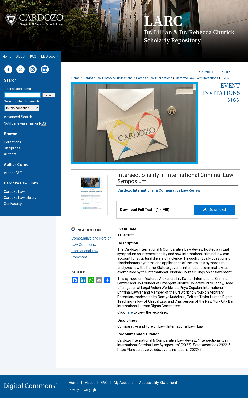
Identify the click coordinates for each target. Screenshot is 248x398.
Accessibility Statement (158, 383)
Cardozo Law (14, 192)
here (129, 312)
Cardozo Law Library (20, 198)
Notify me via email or (25, 123)
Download (214, 209)
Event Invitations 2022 (221, 92)
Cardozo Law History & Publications (108, 78)
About (90, 383)
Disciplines (12, 148)
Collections (12, 142)
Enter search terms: (18, 89)
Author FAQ (13, 173)
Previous (207, 72)
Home (75, 78)
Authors (10, 154)
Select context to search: (22, 101)
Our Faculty (13, 204)
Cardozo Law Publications (154, 78)
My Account (123, 383)
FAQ (104, 383)
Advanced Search (18, 117)
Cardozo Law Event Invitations (197, 78)
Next (225, 72)
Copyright (90, 390)
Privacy (74, 390)
